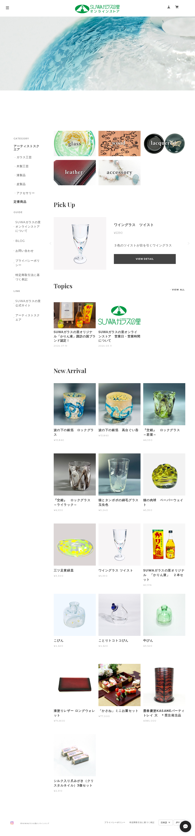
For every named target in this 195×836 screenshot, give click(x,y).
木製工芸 (23, 166)
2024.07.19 (61, 345)
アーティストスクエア (26, 148)
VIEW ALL (178, 289)
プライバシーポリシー (27, 263)
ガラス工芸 (24, 157)
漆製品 (21, 175)
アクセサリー (26, 193)
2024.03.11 (105, 345)
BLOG (20, 241)
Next (188, 243)
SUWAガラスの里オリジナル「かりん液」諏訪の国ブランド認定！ (75, 336)
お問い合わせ (24, 251)
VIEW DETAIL (145, 258)
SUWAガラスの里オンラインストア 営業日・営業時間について (119, 336)
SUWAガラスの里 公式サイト (28, 303)
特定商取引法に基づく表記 (27, 277)
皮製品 (21, 184)
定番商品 (20, 202)
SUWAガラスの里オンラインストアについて (28, 226)
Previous (51, 243)
